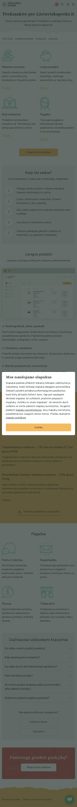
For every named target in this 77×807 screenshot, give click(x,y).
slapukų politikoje (16, 418)
